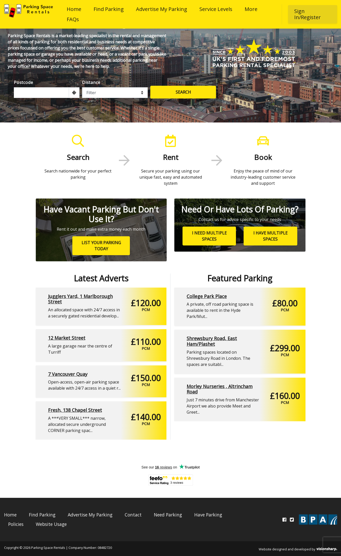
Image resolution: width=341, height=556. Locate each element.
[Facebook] (284, 519)
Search (183, 92)
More (251, 9)
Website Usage (51, 524)
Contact (133, 515)
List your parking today (101, 246)
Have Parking (208, 515)
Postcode (23, 82)
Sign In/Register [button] (307, 14)
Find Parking (109, 9)
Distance (91, 82)
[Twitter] (292, 519)
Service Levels (215, 9)
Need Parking (168, 515)
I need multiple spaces (209, 236)
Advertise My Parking (161, 9)
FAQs (73, 19)
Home (74, 9)
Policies (16, 524)
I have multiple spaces (270, 236)
